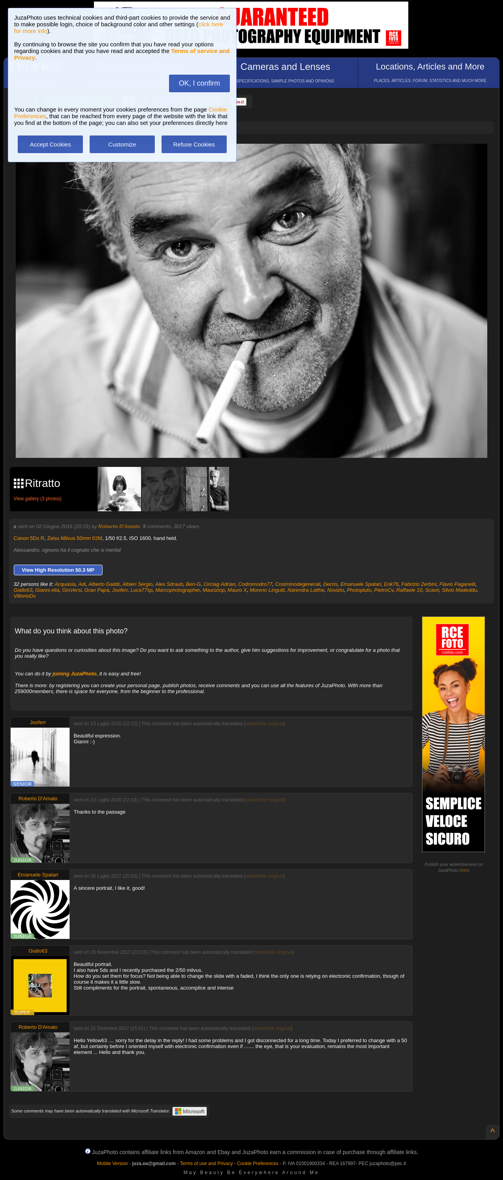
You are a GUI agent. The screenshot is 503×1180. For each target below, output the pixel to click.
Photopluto (359, 590)
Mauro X (237, 590)
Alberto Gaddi (104, 584)
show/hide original (264, 723)
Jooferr (120, 590)
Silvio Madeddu (459, 590)
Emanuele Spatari (360, 584)
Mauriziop (214, 590)
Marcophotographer (178, 590)
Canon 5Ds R (29, 538)
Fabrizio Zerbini (419, 584)
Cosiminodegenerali (297, 584)
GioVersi (71, 590)
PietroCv (383, 590)
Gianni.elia (47, 590)
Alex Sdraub (169, 584)
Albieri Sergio (137, 584)
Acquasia (65, 584)
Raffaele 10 (409, 590)
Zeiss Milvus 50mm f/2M (74, 538)
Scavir (432, 590)
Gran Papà (96, 590)
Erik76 (391, 584)
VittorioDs (25, 596)
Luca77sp (141, 590)
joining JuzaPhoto (75, 674)
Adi (82, 584)
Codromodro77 (255, 584)
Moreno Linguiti (267, 590)
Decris (330, 584)
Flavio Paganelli (457, 584)
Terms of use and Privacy (206, 1163)
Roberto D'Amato (119, 526)
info (464, 870)
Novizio (335, 590)
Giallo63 (23, 590)
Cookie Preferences (257, 1163)
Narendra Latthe (306, 590)
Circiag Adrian (219, 584)
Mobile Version (112, 1163)
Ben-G (193, 584)
